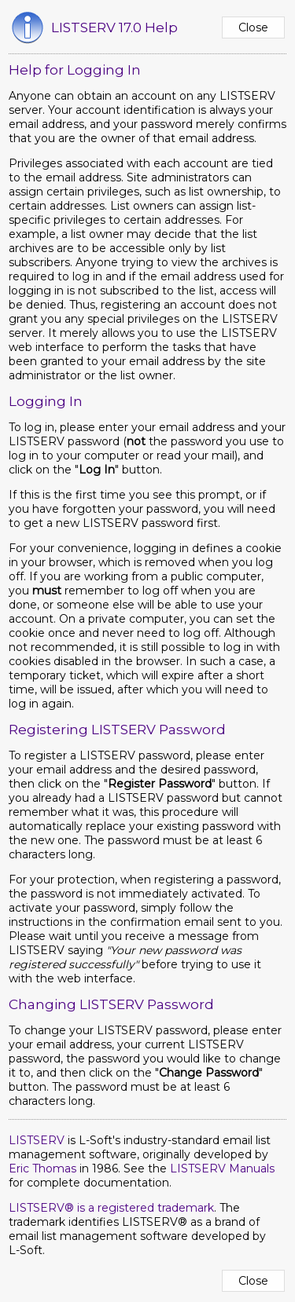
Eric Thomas (42, 1168)
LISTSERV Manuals (222, 1168)
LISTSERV (37, 1140)
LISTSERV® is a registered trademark (111, 1208)
